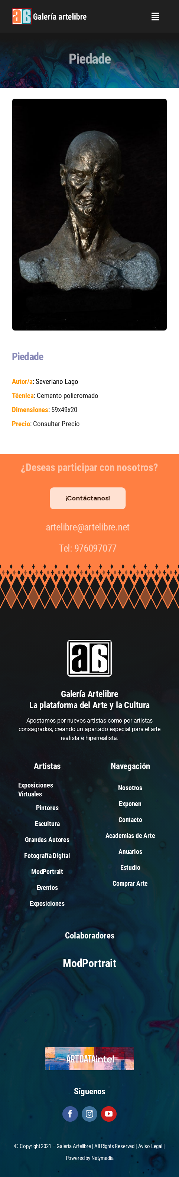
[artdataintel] (89, 1049)
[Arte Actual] (89, 990)
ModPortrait (89, 963)
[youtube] (109, 1114)
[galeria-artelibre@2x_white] (49, 10)
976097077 (93, 548)
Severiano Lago (56, 381)
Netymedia (102, 1158)
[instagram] (89, 1114)
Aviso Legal (150, 1146)
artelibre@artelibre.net (86, 527)
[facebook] (70, 1114)
